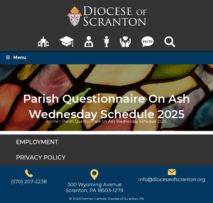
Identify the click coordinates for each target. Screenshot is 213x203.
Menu (15, 57)
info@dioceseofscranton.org (171, 179)
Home (53, 121)
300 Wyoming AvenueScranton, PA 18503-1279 (94, 187)
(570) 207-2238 (29, 182)
